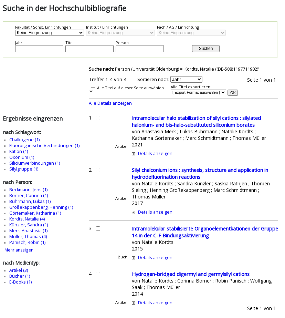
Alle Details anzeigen (110, 103)
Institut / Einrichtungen (107, 27)
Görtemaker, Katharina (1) (35, 213)
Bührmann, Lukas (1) (30, 201)
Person (122, 42)
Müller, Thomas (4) (28, 236)
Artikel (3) (18, 270)
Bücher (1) (19, 276)
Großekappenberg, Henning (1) (41, 207)
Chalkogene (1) (24, 140)
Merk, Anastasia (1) (28, 231)
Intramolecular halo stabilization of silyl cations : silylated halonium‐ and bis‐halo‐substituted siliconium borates (196, 121)
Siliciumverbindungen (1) (34, 163)
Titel (69, 42)
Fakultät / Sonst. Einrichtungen (43, 27)
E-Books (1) (20, 282)
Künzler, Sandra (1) (28, 225)
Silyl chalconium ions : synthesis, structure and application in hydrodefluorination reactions (200, 173)
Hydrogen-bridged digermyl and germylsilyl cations (191, 273)
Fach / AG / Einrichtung (178, 27)
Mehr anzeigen (18, 250)
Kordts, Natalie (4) (27, 219)
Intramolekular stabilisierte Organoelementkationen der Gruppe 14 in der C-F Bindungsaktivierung (205, 232)
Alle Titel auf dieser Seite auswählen (130, 87)
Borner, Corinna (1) (28, 195)
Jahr (18, 42)
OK (233, 93)
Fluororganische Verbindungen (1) (44, 145)
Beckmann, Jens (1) (28, 190)
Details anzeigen (155, 153)
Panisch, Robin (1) (27, 242)
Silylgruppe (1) (23, 169)
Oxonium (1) (21, 157)
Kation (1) (18, 151)
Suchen (206, 48)
